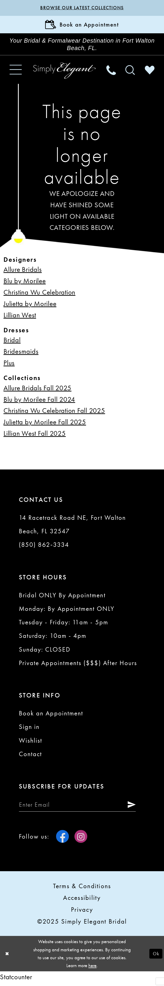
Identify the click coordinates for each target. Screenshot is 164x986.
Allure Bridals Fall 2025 (37, 390)
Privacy (82, 912)
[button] (16, 72)
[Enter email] (80, 807)
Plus (9, 365)
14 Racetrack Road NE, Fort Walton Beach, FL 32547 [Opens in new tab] (72, 527)
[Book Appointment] (82, 25)
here (92, 969)
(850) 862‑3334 (44, 547)
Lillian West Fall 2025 (34, 435)
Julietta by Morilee (29, 306)
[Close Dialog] (7, 957)
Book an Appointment (51, 715)
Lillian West (19, 317)
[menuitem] (16, 72)
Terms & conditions (82, 889)
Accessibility (82, 901)
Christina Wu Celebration (39, 294)
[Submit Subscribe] (135, 807)
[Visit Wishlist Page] (149, 72)
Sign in (29, 729)
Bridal (12, 342)
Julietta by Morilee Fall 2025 (44, 424)
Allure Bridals (22, 271)
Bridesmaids (20, 353)
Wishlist (30, 742)
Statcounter (16, 980)
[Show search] (130, 72)
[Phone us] (110, 72)
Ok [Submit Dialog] (155, 957)
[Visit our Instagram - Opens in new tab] (80, 839)
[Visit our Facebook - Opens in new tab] (62, 839)
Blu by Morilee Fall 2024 (39, 401)
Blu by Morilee (24, 283)
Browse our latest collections (82, 8)
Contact (30, 756)
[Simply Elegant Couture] (64, 73)
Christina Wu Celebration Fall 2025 (54, 413)
